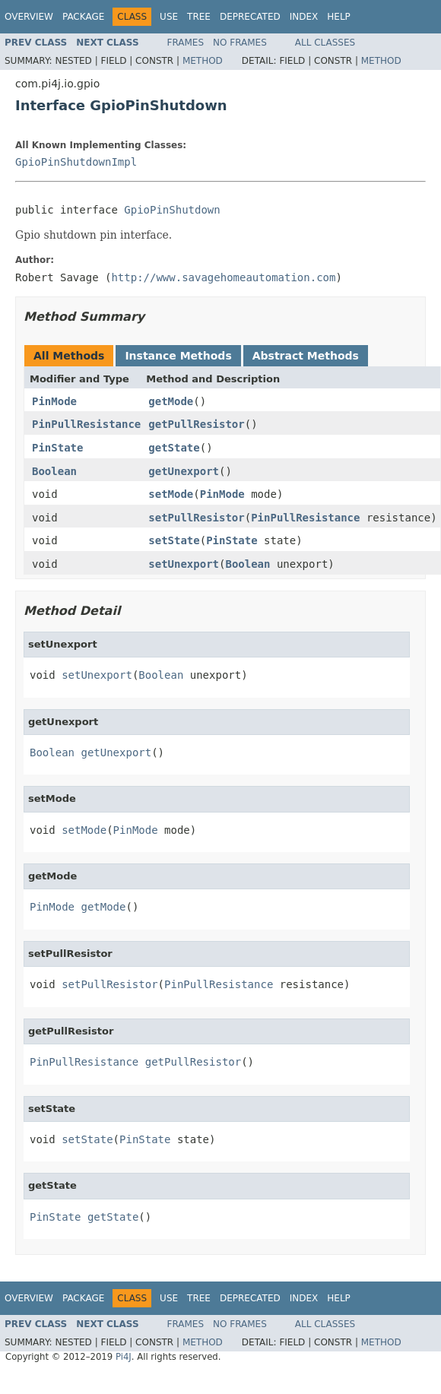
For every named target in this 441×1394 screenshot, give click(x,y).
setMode (170, 494)
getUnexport (183, 471)
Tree (199, 16)
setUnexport (183, 564)
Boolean (54, 471)
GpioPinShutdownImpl (76, 162)
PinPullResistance (86, 424)
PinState (57, 448)
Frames (186, 42)
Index (304, 16)
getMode (170, 401)
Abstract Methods (305, 356)
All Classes (325, 42)
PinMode (54, 401)
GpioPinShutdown (172, 210)
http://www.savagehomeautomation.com (223, 277)
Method (202, 60)
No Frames (240, 42)
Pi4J (124, 1356)
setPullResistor (196, 518)
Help (339, 16)
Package (83, 16)
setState (173, 540)
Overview (29, 16)
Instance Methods (178, 356)
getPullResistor (196, 424)
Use (169, 16)
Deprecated (250, 16)
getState (173, 448)
